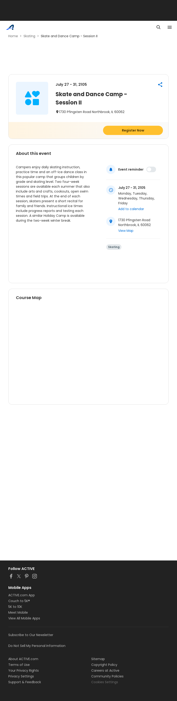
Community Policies (107, 676)
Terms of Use (19, 664)
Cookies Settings (104, 682)
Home (13, 36)
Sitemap (98, 659)
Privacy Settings (21, 676)
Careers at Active (105, 670)
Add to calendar (131, 209)
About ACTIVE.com (23, 659)
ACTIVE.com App (21, 595)
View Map (125, 230)
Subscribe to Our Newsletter (30, 635)
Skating (29, 36)
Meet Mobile (18, 612)
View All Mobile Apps (24, 618)
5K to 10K (15, 606)
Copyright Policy (104, 664)
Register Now (133, 130)
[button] (160, 84)
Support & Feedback (24, 682)
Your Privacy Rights (23, 670)
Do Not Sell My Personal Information (36, 645)
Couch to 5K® (19, 601)
